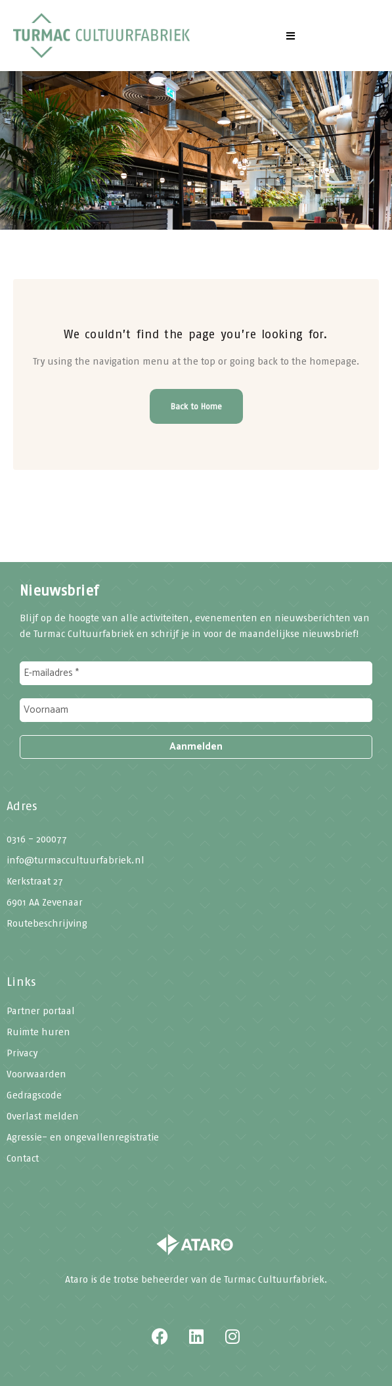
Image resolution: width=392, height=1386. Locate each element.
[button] (290, 35)
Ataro (76, 1279)
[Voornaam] (196, 710)
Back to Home (196, 406)
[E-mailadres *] (196, 673)
